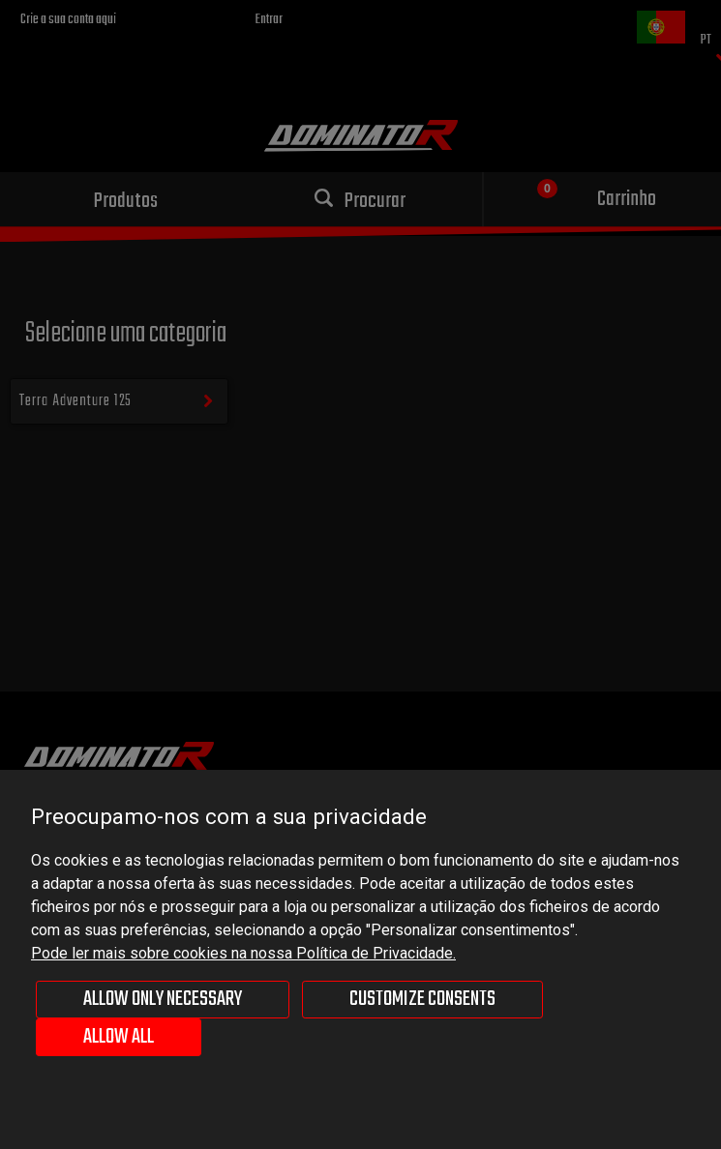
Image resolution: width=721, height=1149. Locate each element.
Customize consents (422, 999)
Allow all (118, 1036)
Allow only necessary (162, 999)
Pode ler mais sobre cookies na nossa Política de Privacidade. (243, 953)
